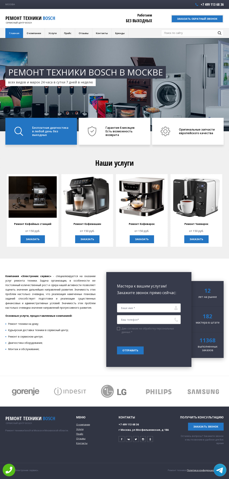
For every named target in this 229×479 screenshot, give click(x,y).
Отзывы (84, 33)
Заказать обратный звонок (197, 18)
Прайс (67, 33)
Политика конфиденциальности (205, 470)
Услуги (52, 33)
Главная (14, 33)
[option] (114, 84)
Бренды (120, 33)
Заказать (44, 239)
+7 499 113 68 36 (212, 4)
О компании (34, 33)
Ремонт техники (30, 18)
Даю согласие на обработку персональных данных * (147, 330)
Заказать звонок (205, 426)
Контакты (102, 33)
